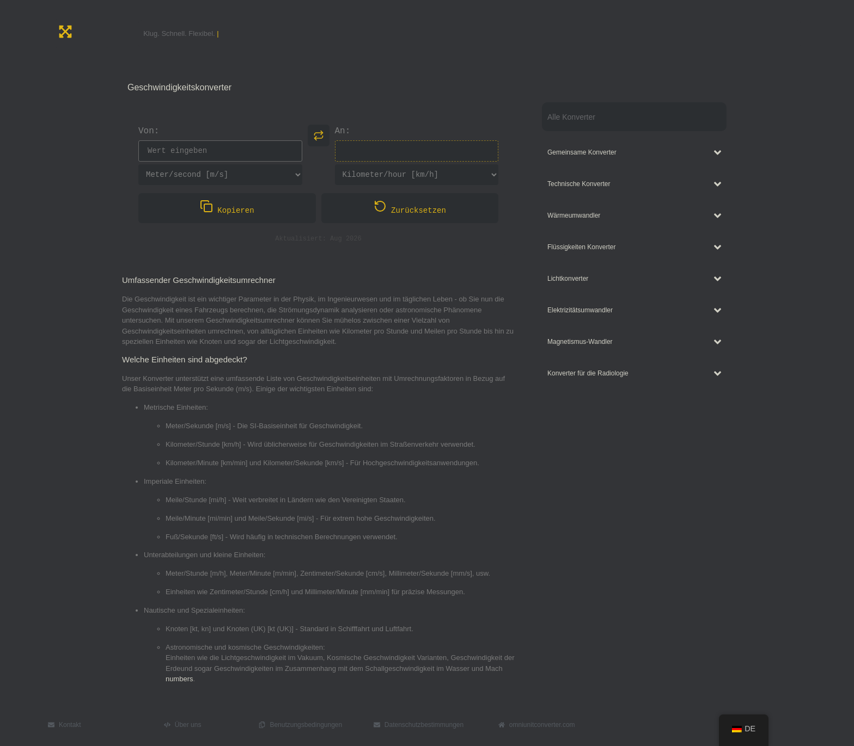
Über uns (188, 725)
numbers (179, 679)
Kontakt (70, 725)
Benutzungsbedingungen (306, 725)
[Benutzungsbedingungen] (262, 725)
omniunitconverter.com (542, 725)
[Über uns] (167, 725)
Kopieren (227, 209)
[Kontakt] (51, 725)
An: (343, 132)
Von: (148, 132)
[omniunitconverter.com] (501, 725)
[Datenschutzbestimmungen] (377, 725)
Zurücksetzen (410, 209)
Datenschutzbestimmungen (424, 725)
